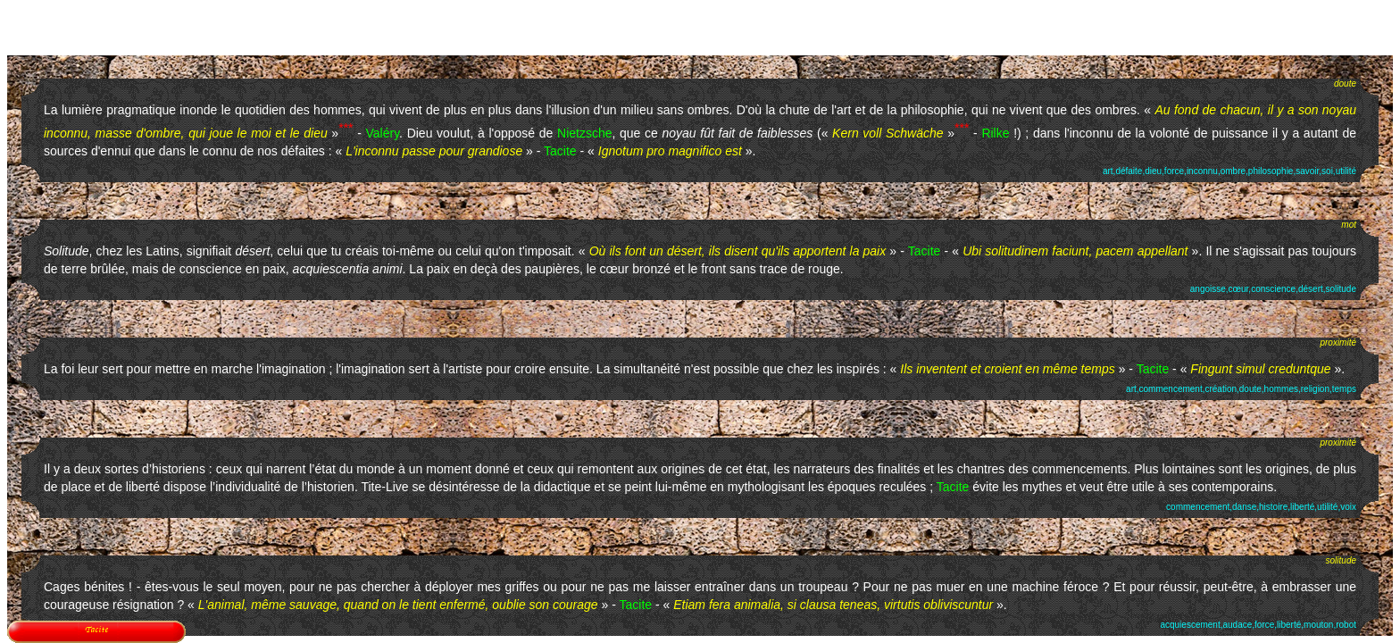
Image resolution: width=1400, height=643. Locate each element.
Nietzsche (584, 133)
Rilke (995, 133)
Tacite (560, 151)
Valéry (383, 133)
